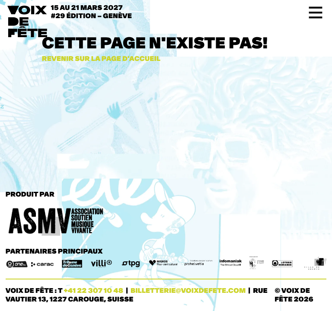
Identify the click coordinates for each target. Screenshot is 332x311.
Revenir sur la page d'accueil (101, 59)
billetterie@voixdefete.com (188, 291)
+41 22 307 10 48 (93, 291)
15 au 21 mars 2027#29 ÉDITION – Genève (91, 12)
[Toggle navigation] (313, 12)
